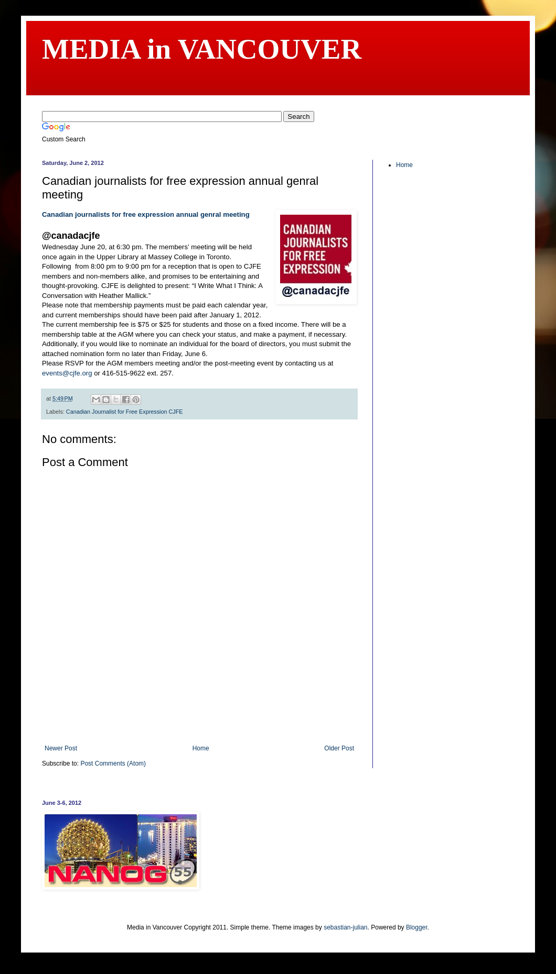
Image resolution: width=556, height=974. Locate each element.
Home (201, 748)
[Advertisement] (199, 718)
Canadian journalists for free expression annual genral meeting (146, 214)
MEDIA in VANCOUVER (201, 49)
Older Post (339, 748)
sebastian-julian (345, 927)
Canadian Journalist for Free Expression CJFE (124, 411)
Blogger (416, 927)
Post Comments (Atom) (113, 763)
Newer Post (61, 748)
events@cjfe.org (67, 373)
